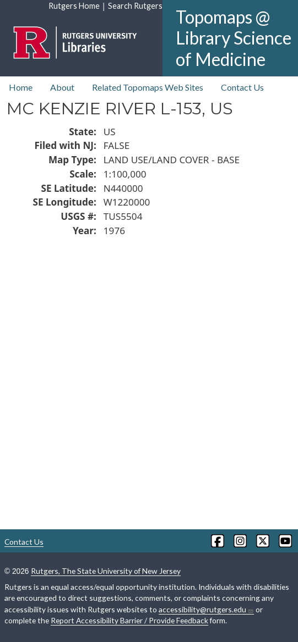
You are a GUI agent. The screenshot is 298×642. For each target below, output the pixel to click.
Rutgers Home (74, 5)
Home (20, 87)
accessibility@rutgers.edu (206, 610)
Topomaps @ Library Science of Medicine (233, 38)
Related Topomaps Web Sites (147, 87)
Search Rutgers (135, 5)
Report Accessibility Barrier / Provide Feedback (129, 620)
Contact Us (242, 87)
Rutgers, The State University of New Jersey (106, 570)
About (62, 87)
